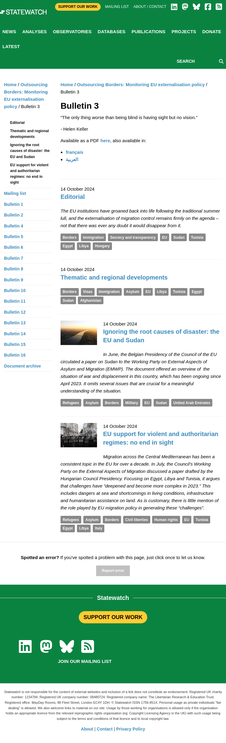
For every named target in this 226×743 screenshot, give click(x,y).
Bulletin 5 (13, 236)
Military (131, 403)
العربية (72, 159)
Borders (70, 237)
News (9, 31)
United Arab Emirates (191, 403)
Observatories (72, 31)
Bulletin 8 (13, 268)
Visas (87, 292)
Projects (184, 31)
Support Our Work (77, 7)
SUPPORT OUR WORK (113, 617)
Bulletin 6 (13, 247)
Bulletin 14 (15, 333)
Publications (148, 31)
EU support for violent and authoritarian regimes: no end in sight (29, 174)
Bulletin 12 (15, 312)
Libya (84, 246)
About (87, 729)
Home (67, 84)
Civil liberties (136, 520)
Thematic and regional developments (114, 277)
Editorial (73, 196)
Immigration (93, 237)
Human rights (166, 520)
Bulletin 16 (15, 355)
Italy (98, 528)
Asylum (132, 292)
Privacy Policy (130, 729)
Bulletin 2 (13, 215)
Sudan (179, 237)
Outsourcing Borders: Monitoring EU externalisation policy (141, 84)
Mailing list (117, 7)
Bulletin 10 (15, 290)
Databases (111, 31)
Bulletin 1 (13, 204)
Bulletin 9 (13, 279)
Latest (11, 46)
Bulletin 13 (15, 322)
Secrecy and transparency (132, 237)
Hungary (102, 246)
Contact (105, 729)
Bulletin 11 (15, 301)
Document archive (22, 366)
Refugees (71, 403)
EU (164, 237)
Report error (113, 571)
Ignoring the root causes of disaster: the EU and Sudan (30, 151)
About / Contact (150, 7)
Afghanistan (90, 300)
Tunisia (197, 237)
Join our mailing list (85, 661)
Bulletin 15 (15, 344)
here (105, 140)
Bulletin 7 (13, 258)
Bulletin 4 (13, 226)
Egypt (68, 246)
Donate (211, 31)
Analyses (34, 31)
